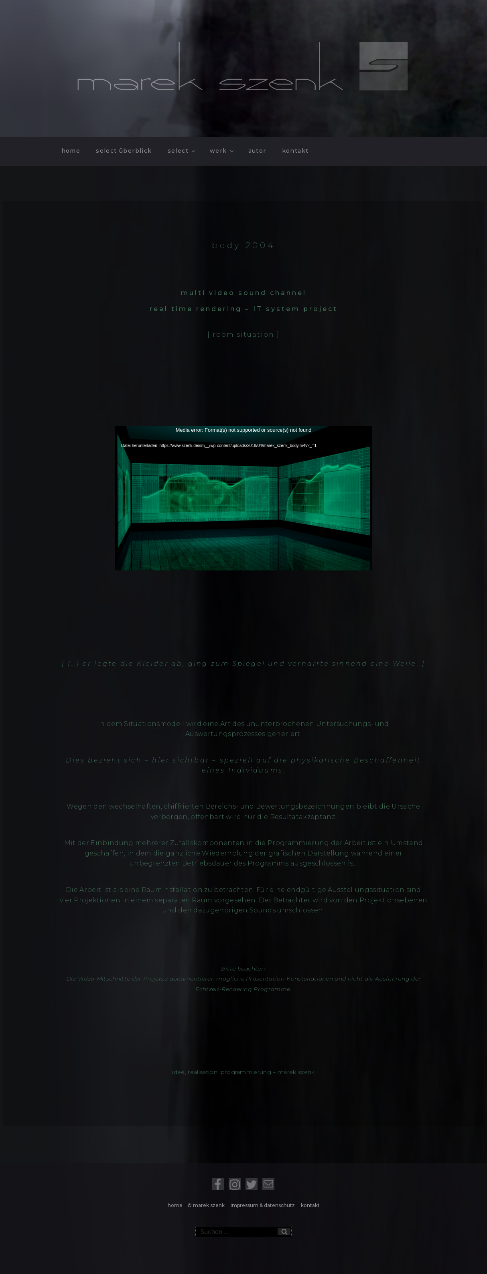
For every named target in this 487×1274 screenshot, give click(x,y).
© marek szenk (207, 1205)
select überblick (124, 150)
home (71, 150)
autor (257, 150)
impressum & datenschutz (263, 1205)
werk (222, 150)
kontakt (295, 150)
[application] (243, 498)
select (182, 150)
